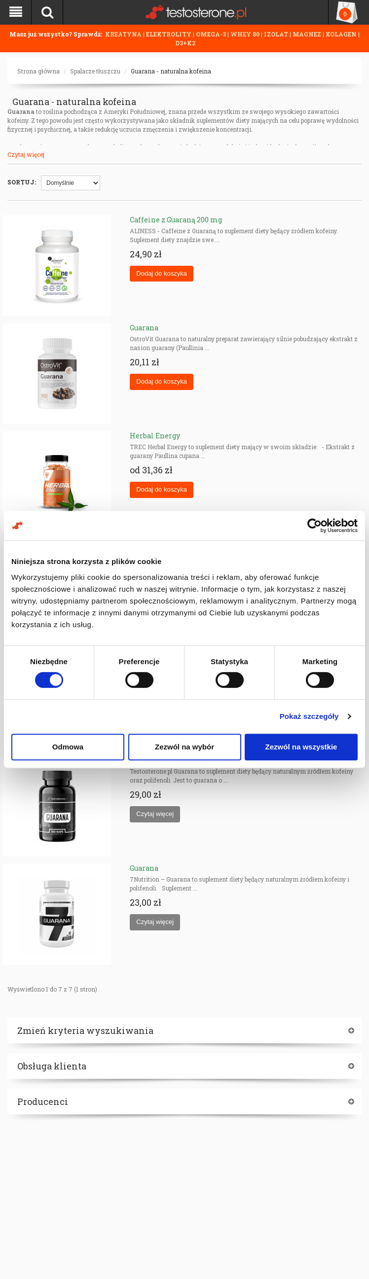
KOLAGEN (342, 34)
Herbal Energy (155, 435)
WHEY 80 (244, 34)
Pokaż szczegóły (309, 716)
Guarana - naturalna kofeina (171, 71)
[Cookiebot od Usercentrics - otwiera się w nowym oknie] (314, 525)
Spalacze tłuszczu (95, 71)
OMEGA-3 (211, 34)
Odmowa (67, 747)
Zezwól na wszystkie (301, 747)
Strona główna (38, 71)
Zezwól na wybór (184, 747)
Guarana (144, 327)
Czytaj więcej (25, 154)
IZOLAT (277, 34)
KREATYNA (124, 34)
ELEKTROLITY (168, 34)
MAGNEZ (308, 34)
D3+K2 (185, 43)
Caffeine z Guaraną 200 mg (176, 219)
